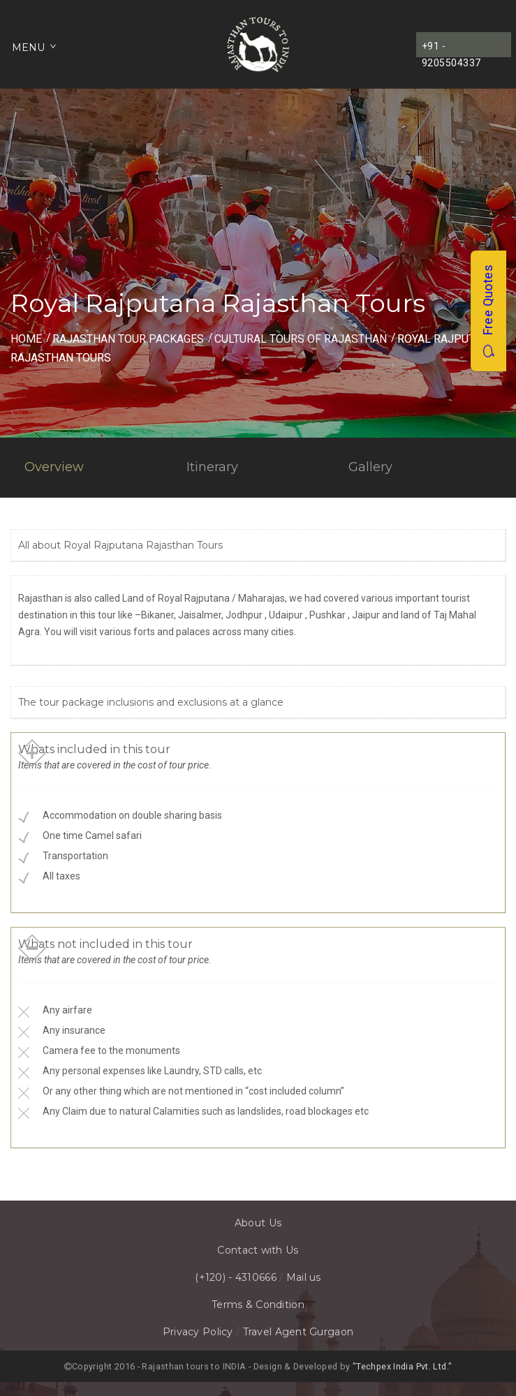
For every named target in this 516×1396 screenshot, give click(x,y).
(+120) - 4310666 (235, 1277)
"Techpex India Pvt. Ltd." (402, 1366)
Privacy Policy (198, 1332)
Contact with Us (257, 1250)
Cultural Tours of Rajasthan (300, 339)
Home (26, 339)
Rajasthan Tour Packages (128, 339)
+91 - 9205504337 (451, 48)
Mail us (303, 1277)
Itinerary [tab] (212, 467)
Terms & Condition (258, 1304)
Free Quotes (487, 311)
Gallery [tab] (370, 467)
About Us (258, 1223)
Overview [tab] (54, 467)
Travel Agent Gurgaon (298, 1332)
